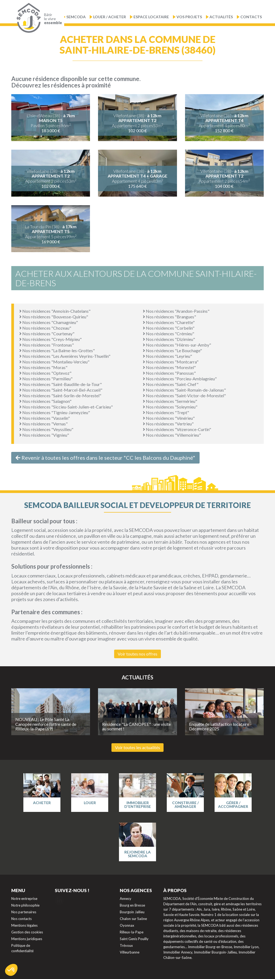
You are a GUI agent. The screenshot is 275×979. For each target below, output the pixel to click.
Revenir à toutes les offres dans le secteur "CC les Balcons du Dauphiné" (105, 457)
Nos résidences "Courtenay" (46, 333)
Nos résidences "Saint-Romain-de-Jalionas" (184, 389)
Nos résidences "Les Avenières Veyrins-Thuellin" (64, 356)
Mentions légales (24, 925)
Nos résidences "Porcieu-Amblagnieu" (180, 378)
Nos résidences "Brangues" (169, 316)
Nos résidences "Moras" (43, 367)
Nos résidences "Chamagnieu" (48, 322)
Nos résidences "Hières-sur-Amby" (177, 344)
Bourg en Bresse (132, 905)
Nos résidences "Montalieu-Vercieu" (54, 361)
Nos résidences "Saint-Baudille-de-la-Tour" (60, 384)
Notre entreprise (24, 898)
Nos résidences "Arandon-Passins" (176, 311)
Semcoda (76, 16)
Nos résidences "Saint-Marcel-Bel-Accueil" (60, 389)
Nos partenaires (23, 912)
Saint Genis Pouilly (134, 939)
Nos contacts (21, 919)
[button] (11, 969)
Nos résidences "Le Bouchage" (172, 350)
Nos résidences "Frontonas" (46, 344)
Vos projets (189, 16)
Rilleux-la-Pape (131, 932)
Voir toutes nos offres (137, 653)
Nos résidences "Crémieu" (168, 333)
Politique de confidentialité (22, 948)
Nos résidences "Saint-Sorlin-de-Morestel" (60, 395)
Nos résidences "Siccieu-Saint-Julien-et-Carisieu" (66, 406)
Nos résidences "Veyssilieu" (46, 429)
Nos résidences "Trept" (166, 412)
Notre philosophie (25, 905)
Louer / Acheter (109, 16)
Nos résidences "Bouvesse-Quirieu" (53, 316)
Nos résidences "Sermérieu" (170, 401)
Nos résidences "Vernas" (43, 423)
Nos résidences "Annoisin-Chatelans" (55, 311)
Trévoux (126, 945)
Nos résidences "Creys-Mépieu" (50, 339)
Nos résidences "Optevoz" (45, 373)
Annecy (125, 898)
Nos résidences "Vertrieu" (168, 423)
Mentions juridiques (26, 939)
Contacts (251, 16)
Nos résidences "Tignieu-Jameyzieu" (54, 412)
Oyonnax (127, 925)
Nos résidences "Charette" (169, 322)
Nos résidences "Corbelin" (168, 327)
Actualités (221, 16)
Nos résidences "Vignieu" (44, 434)
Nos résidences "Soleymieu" (170, 406)
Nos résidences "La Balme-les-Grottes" (57, 350)
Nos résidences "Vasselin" (44, 418)
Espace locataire (151, 16)
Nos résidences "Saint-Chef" (170, 384)
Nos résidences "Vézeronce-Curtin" (177, 429)
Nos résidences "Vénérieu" (169, 418)
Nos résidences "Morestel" (169, 367)
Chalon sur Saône (133, 919)
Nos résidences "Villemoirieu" (172, 434)
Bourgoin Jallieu (132, 912)
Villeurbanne (129, 952)
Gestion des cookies (27, 932)
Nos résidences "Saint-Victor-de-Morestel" (184, 395)
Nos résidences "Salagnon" (45, 401)
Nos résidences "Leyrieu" (167, 356)
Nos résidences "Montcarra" (170, 361)
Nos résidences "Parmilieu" (46, 378)
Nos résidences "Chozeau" (45, 327)
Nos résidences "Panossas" (169, 373)
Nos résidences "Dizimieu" (169, 339)
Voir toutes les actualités (137, 747)
